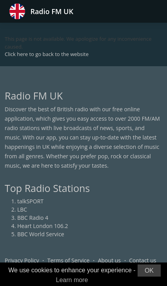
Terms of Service (68, 260)
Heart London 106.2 (42, 226)
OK (149, 270)
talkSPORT (30, 201)
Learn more (72, 280)
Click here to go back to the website (47, 54)
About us (109, 260)
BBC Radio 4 (32, 217)
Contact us (142, 260)
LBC (22, 209)
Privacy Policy (22, 260)
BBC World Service (40, 234)
